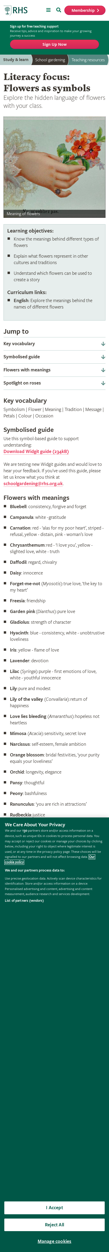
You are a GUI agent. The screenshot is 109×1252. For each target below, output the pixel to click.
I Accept (54, 1208)
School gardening (50, 60)
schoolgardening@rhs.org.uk (33, 483)
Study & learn (16, 59)
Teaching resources (88, 60)
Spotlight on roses (22, 383)
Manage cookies (55, 1241)
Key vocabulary (19, 344)
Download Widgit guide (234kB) (36, 451)
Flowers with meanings (27, 370)
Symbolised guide (21, 357)
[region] (54, 1034)
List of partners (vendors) (24, 901)
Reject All (54, 1225)
